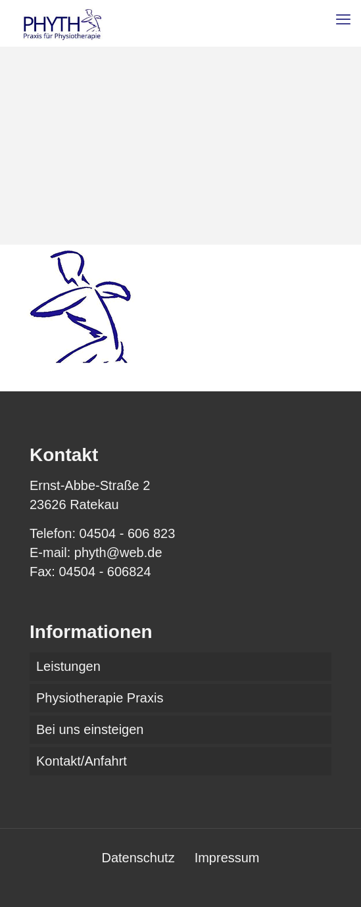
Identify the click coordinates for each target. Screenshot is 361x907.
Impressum (227, 857)
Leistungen (68, 666)
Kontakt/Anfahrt (81, 761)
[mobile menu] (343, 20)
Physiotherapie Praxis (99, 698)
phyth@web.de (118, 552)
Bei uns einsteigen (89, 729)
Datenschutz (137, 857)
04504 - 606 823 (128, 533)
